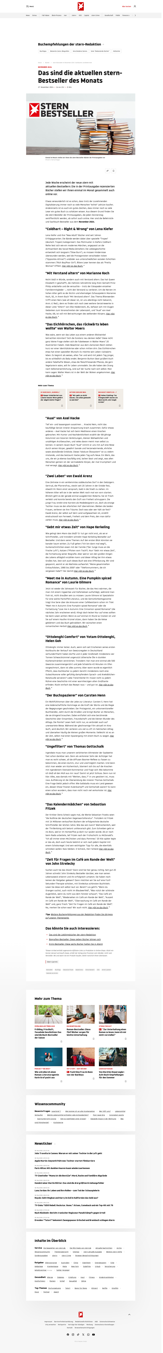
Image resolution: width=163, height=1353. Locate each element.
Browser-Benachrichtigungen (87, 1255)
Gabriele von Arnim (52, 973)
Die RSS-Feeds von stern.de (80, 1248)
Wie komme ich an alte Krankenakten (80, 1111)
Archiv (119, 1248)
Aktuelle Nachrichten (104, 1248)
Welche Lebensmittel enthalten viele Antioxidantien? (68, 1115)
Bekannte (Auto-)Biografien (59, 51)
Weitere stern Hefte (114, 1252)
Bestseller (49, 970)
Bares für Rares (81, 1288)
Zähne (83, 1281)
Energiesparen (100, 1263)
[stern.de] (81, 6)
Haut (83, 1277)
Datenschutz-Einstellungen (104, 1325)
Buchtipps (43, 51)
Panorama (126, 15)
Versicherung (110, 1266)
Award (56, 1292)
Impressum (48, 1322)
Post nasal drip (99, 1115)
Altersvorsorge (51, 1263)
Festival (46, 1292)
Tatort (67, 1288)
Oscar (37, 1292)
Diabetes (60, 1277)
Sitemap (76, 1252)
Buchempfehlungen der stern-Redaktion (69, 44)
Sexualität (73, 1281)
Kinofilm (115, 1288)
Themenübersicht (61, 1252)
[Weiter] (135, 15)
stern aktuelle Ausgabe (93, 1252)
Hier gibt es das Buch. (72, 266)
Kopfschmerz (40, 1281)
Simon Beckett (89, 970)
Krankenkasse (52, 1266)
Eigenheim (86, 1263)
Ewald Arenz (79, 970)
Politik (118, 15)
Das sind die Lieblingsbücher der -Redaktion (72, 934)
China (76, 1263)
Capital (86, 15)
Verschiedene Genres (80, 51)
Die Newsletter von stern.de (54, 1248)
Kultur (40, 62)
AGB (96, 1322)
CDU (98, 970)
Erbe (112, 1263)
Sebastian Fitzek (68, 970)
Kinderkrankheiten (106, 1277)
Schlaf (62, 1281)
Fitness (92, 1277)
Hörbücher (116, 51)
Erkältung (72, 1277)
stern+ (74, 15)
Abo (126, 6)
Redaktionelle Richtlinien (84, 1322)
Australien (65, 1263)
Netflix (104, 1288)
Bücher (47, 62)
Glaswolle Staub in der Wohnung (103, 1119)
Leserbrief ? (56, 1111)
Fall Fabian (45, 15)
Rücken (52, 1281)
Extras (34, 15)
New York (75, 1266)
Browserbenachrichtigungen (84, 1328)
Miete (65, 1266)
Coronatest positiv (116, 1115)
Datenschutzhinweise (107, 1322)
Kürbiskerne (58, 1122)
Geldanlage (39, 1266)
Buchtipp (58, 970)
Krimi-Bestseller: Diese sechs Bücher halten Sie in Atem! (76, 944)
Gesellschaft (109, 15)
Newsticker (44, 1143)
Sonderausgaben (41, 1255)
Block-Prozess (56, 15)
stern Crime (95, 15)
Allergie (50, 1277)
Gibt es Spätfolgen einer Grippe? (73, 1119)
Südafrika (87, 1266)
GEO (80, 15)
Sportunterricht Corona (46, 1119)
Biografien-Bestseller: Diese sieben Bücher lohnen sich (75, 939)
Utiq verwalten (50, 1325)
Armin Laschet (106, 970)
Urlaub (97, 1266)
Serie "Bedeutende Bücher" (100, 51)
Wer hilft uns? (105, 1111)
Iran (65, 15)
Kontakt (70, 1328)
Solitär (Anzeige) (63, 1270)
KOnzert (94, 1288)
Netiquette (62, 1325)
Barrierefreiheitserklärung (63, 1322)
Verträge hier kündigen (76, 1325)
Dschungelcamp (54, 1288)
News (28, 15)
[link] (135, 6)
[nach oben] (129, 1314)
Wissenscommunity (42, 1252)
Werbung (89, 1325)
